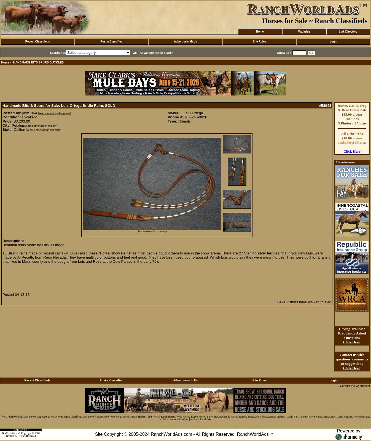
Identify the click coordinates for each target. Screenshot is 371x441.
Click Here (352, 151)
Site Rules (259, 41)
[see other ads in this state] (45, 130)
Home (260, 31)
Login (333, 41)
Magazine (304, 31)
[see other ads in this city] (42, 125)
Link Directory (348, 31)
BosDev (10, 436)
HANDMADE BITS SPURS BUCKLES (38, 62)
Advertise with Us (185, 41)
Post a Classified (112, 41)
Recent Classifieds (37, 41)
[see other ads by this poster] (54, 113)
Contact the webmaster (355, 385)
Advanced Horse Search (157, 52)
